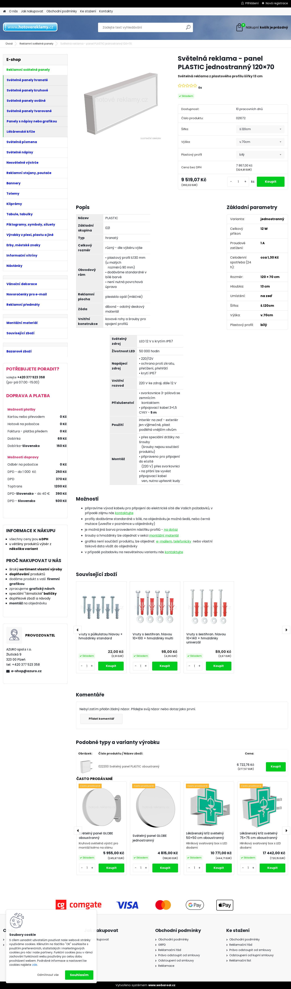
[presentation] (78, 630)
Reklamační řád (169, 950)
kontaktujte (124, 513)
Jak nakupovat (32, 11)
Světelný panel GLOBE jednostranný (150, 838)
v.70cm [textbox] (244, 142)
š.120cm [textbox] (245, 129)
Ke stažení (88, 11)
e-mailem (164, 541)
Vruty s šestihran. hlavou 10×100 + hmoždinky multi (153, 636)
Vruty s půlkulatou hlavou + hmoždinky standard (101, 636)
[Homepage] (4, 11)
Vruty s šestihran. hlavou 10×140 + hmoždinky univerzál (206, 638)
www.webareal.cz (161, 985)
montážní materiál (164, 535)
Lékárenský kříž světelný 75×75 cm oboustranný (258, 835)
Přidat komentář (101, 719)
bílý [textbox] (242, 155)
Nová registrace (277, 3)
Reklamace (166, 966)
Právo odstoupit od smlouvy (179, 955)
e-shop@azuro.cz (26, 671)
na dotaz (171, 529)
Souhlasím (79, 975)
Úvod (9, 44)
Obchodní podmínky (61, 11)
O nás (13, 11)
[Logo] (31, 27)
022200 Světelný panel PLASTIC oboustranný (128, 766)
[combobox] (260, 129)
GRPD (162, 945)
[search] (188, 29)
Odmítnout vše (48, 975)
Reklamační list (240, 960)
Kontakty (106, 11)
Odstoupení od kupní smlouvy (251, 955)
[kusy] (238, 181)
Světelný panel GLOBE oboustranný (96, 835)
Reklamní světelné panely (36, 44)
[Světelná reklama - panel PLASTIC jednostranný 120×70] (120, 98)
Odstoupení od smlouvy (176, 960)
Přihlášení (252, 3)
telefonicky (182, 541)
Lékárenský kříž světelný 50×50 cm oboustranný (205, 835)
